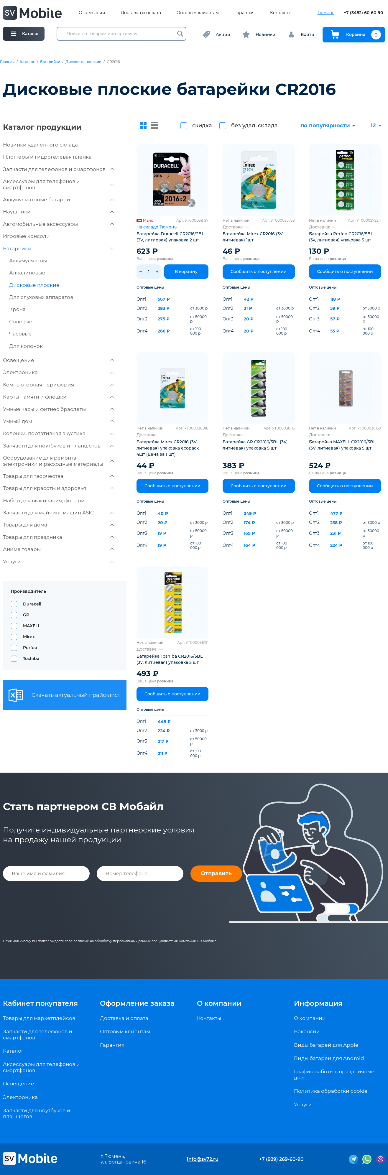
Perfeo (30, 647)
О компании (92, 13)
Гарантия (244, 13)
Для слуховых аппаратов (41, 297)
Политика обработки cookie (330, 1091)
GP (26, 615)
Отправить (216, 873)
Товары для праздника (58, 537)
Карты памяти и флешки (58, 397)
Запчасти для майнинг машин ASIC (58, 513)
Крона (17, 309)
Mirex (29, 636)
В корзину (186, 271)
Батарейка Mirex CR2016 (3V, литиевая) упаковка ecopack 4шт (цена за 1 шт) (168, 448)
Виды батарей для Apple (326, 1045)
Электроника (58, 372)
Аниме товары (58, 549)
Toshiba (31, 658)
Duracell (32, 604)
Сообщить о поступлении (259, 271)
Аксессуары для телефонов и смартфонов (58, 184)
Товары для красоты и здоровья (58, 488)
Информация (318, 1003)
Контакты (280, 13)
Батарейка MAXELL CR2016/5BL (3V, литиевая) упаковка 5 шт (342, 445)
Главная (7, 62)
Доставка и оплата (141, 13)
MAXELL (31, 625)
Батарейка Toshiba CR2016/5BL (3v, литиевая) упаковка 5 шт (170, 659)
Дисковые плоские (83, 62)
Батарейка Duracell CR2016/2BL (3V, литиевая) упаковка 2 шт (170, 237)
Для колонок (26, 346)
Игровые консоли (26, 236)
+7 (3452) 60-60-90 (363, 12)
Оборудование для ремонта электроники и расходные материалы (58, 461)
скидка (202, 125)
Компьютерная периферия (58, 385)
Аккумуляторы (28, 261)
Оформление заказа (137, 1003)
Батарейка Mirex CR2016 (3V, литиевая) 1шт (253, 237)
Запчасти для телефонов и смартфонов (58, 169)
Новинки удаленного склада (40, 145)
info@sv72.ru (202, 1159)
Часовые (20, 334)
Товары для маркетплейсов (39, 1018)
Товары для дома (58, 525)
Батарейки (50, 62)
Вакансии (307, 1031)
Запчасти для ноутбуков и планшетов (58, 446)
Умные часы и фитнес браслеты (58, 409)
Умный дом (58, 421)
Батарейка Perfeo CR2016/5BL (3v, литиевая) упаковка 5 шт (341, 237)
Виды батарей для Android (329, 1058)
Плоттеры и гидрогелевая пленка (47, 157)
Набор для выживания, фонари (44, 500)
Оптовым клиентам (198, 13)
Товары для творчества (58, 476)
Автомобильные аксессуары (58, 224)
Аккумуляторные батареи (58, 200)
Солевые (20, 322)
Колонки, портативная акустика (58, 433)
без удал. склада (254, 125)
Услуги (58, 562)
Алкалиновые (27, 273)
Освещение (58, 360)
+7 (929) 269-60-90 (281, 1159)
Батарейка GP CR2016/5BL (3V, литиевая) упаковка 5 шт (255, 445)
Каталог (27, 62)
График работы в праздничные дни (334, 1074)
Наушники (58, 212)
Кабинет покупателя (40, 1003)
